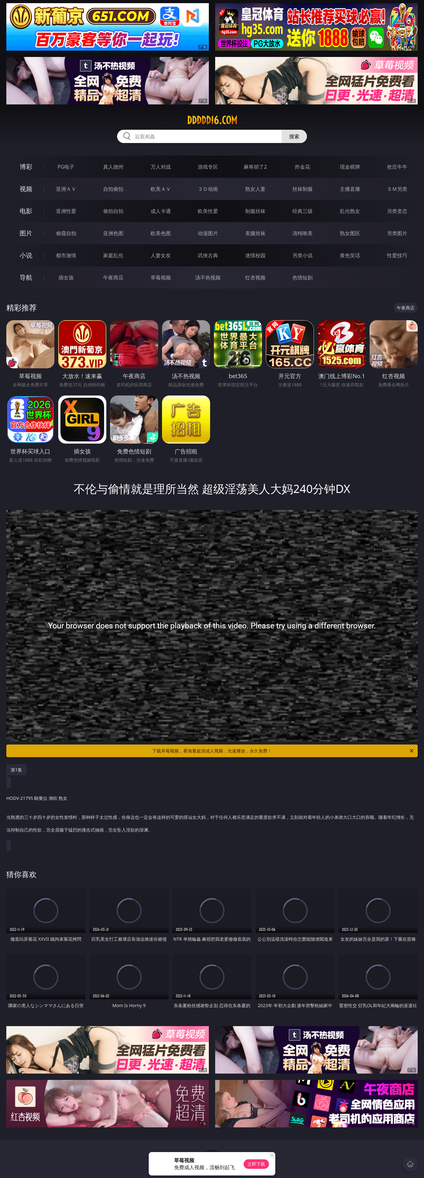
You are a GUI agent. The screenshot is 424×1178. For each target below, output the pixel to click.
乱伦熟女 (350, 211)
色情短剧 (302, 277)
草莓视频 (161, 277)
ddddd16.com (212, 120)
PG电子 (66, 166)
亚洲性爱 (66, 211)
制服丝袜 (255, 211)
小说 (26, 255)
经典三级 (302, 211)
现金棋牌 (350, 166)
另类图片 (397, 233)
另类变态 (397, 211)
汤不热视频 (208, 277)
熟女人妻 (255, 188)
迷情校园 (255, 255)
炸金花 (302, 166)
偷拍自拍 (113, 211)
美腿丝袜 (255, 233)
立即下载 (256, 1164)
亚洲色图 (113, 233)
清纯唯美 (302, 233)
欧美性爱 (208, 211)
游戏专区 (208, 166)
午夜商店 (113, 277)
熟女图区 (350, 233)
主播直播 (350, 188)
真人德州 (113, 166)
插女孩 (66, 277)
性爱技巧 (397, 255)
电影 (26, 211)
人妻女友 (161, 255)
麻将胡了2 (255, 166)
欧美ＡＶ (161, 188)
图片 (26, 233)
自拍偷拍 (113, 188)
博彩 (26, 166)
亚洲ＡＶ (66, 188)
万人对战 (161, 166)
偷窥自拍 (66, 233)
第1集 (16, 770)
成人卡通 (161, 211)
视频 (26, 188)
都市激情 (66, 255)
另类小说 (302, 255)
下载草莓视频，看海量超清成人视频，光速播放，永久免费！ (283, 751)
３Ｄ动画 (208, 188)
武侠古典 (208, 255)
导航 (26, 277)
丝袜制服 (302, 188)
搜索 (294, 136)
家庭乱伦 (113, 255)
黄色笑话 (350, 255)
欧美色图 (161, 233)
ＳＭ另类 (397, 188)
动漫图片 (208, 233)
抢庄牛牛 (397, 166)
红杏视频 (255, 277)
